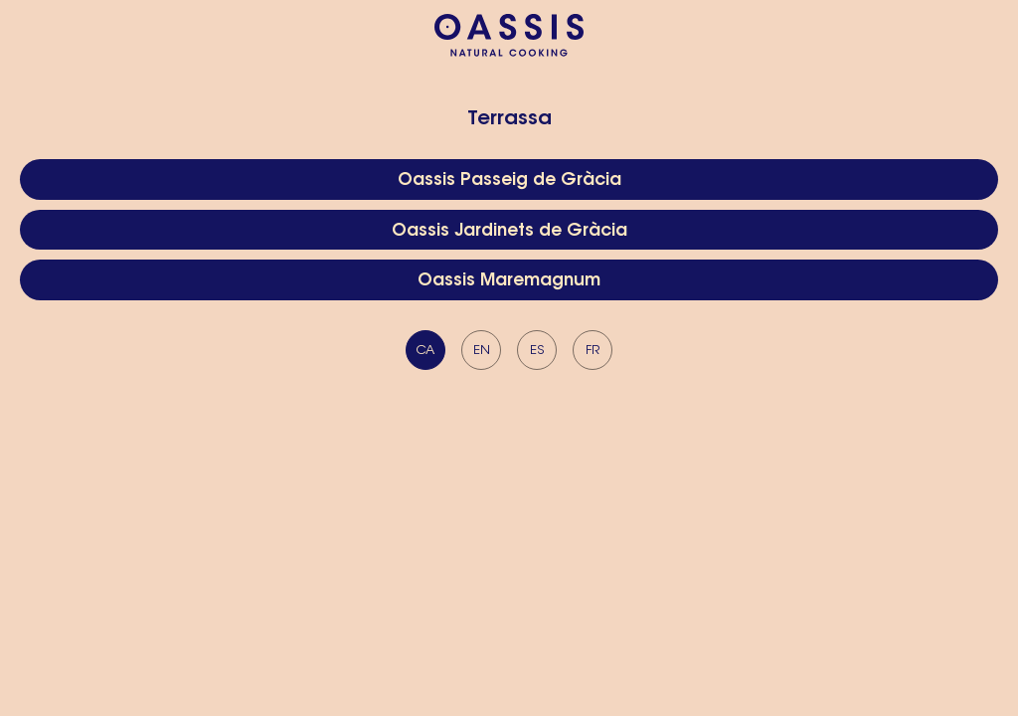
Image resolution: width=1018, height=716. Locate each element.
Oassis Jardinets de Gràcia (509, 231)
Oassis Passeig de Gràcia (509, 180)
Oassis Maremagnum (509, 280)
